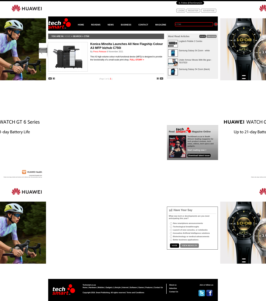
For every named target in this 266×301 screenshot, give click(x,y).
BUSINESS (126, 25)
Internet (125, 287)
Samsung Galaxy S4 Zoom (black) (194, 69)
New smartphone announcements (188, 223)
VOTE (174, 245)
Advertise (173, 288)
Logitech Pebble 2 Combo (190, 41)
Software (133, 287)
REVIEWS (95, 25)
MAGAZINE (160, 25)
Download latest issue (199, 155)
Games (141, 287)
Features (149, 287)
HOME (81, 25)
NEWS (111, 25)
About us (172, 285)
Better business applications (185, 240)
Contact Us (158, 287)
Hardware (93, 287)
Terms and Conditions (135, 293)
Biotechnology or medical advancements (191, 236)
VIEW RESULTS (189, 245)
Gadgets (109, 287)
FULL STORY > (137, 60)
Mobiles (101, 287)
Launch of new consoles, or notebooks (190, 230)
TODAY (202, 36)
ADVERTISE (209, 11)
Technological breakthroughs (186, 227)
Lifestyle (117, 287)
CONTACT (143, 25)
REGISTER (193, 11)
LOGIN (181, 11)
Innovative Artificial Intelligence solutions (191, 233)
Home (85, 287)
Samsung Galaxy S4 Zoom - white (194, 50)
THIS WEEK (211, 36)
